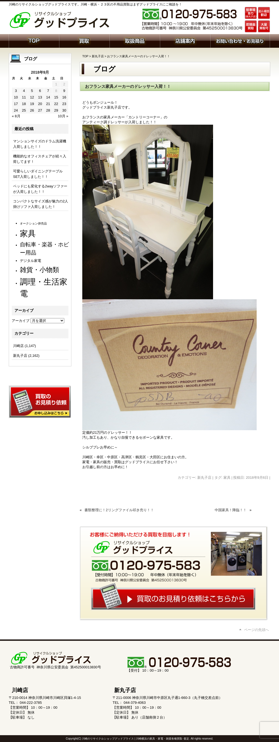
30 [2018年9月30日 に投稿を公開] (64, 110)
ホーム (34, 40)
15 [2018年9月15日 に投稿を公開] (56, 97)
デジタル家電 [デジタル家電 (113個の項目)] (30, 261)
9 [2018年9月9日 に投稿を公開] (64, 91)
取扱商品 (135, 40)
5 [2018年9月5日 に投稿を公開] (32, 91)
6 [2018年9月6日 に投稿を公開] (40, 91)
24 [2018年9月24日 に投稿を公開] (16, 110)
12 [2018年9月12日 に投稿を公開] (32, 97)
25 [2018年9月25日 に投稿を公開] (24, 110)
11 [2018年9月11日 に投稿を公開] (24, 97)
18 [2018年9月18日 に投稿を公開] (24, 104)
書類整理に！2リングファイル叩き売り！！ (119, 510)
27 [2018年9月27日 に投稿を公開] (40, 110)
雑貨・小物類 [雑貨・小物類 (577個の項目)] (39, 269)
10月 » (63, 116)
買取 (84, 40)
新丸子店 (98, 56)
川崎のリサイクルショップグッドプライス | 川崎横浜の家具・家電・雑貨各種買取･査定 (135, 738)
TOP (85, 56)
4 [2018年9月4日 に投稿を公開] (24, 91)
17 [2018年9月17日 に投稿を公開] (16, 104)
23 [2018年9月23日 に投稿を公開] (64, 104)
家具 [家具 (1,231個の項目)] (28, 233)
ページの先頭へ (256, 630)
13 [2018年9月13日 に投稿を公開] (40, 97)
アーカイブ (20, 321)
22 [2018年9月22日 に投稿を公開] (56, 104)
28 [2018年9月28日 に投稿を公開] (48, 110)
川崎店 (18, 346)
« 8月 (16, 116)
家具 (227, 477)
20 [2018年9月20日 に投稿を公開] (40, 104)
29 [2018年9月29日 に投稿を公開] (56, 110)
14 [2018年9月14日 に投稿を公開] (48, 97)
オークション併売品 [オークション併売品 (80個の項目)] (33, 223)
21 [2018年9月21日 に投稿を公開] (48, 104)
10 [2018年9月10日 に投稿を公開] (16, 97)
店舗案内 (185, 40)
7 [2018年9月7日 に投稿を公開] (48, 91)
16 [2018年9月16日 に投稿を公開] (64, 97)
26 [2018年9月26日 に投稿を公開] (32, 110)
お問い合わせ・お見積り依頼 (240, 40)
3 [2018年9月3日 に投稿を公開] (16, 91)
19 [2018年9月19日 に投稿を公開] (32, 104)
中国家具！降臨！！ (231, 510)
